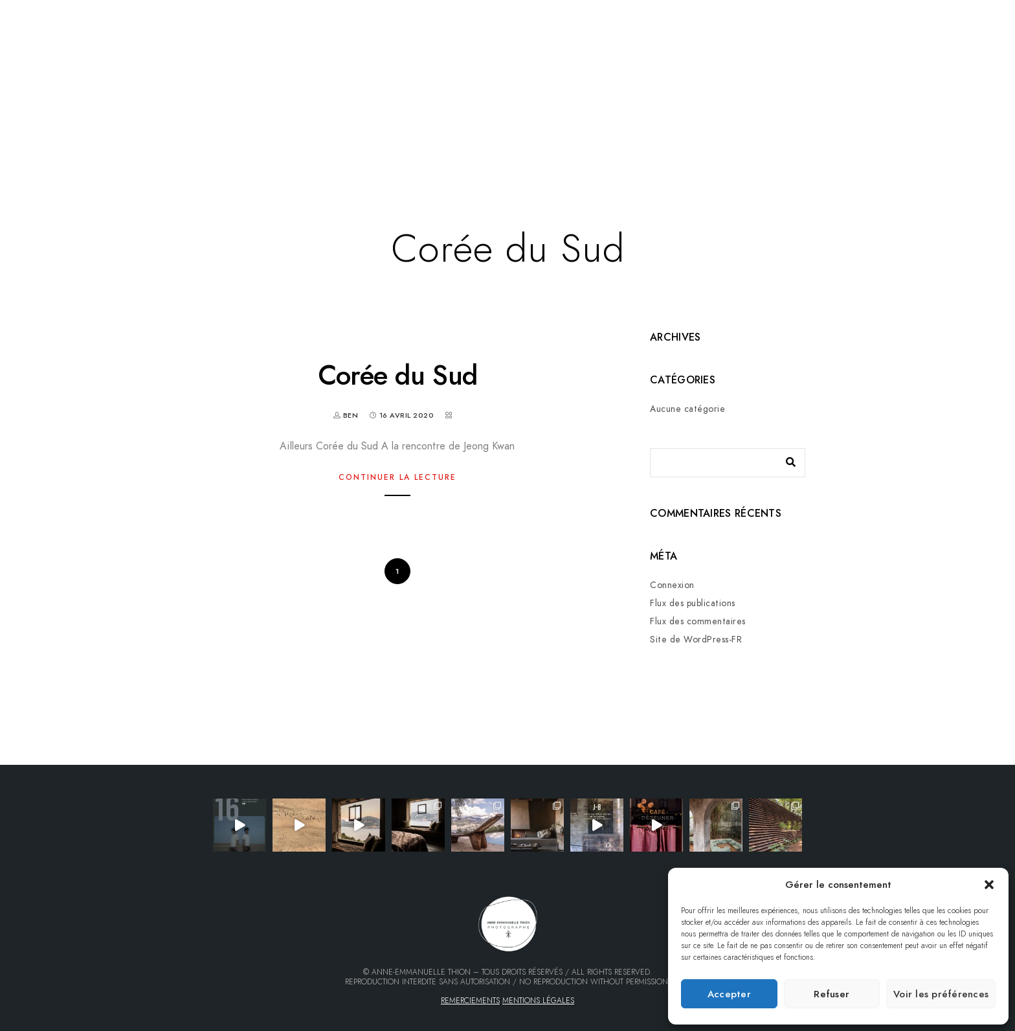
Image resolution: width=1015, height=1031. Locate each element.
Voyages (343, 138)
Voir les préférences (940, 994)
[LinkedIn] (942, 55)
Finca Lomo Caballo (756, 138)
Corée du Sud (398, 375)
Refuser (831, 994)
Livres (407, 138)
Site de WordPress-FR (696, 639)
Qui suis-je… (480, 138)
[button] (989, 884)
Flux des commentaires (698, 621)
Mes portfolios (258, 138)
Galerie (173, 138)
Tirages (660, 138)
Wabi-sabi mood (574, 138)
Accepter (729, 994)
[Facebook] (919, 55)
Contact (853, 138)
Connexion (672, 585)
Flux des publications (692, 603)
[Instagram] (965, 55)
